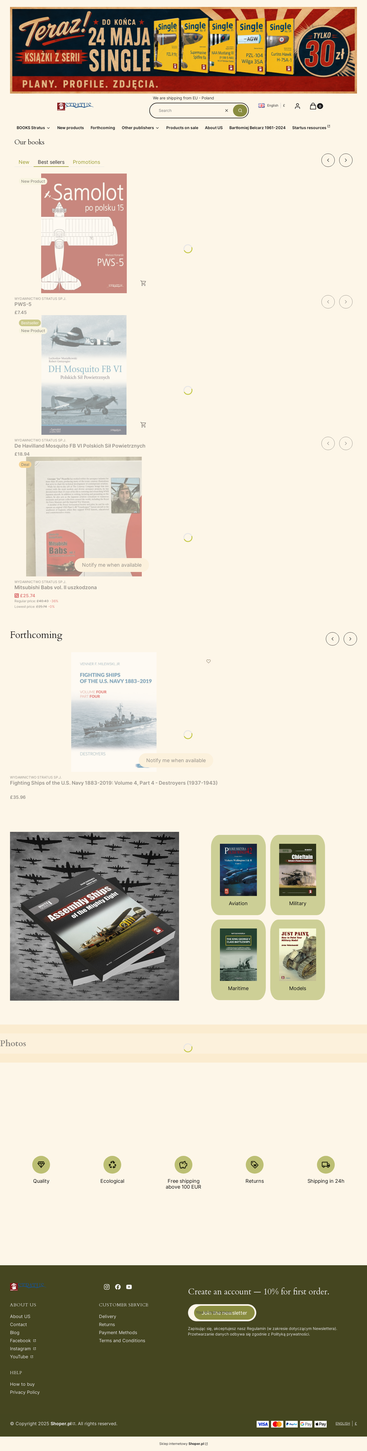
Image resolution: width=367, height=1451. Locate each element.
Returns (107, 1324)
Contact (18, 1324)
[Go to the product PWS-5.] (83, 233)
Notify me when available (112, 565)
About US (20, 1316)
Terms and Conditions (122, 1340)
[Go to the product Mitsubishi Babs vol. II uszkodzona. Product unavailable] (83, 516)
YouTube (19, 1356)
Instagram (21, 1348)
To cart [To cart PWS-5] (143, 283)
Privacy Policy (25, 1392)
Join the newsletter (224, 1313)
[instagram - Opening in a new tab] (106, 1287)
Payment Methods (118, 1332)
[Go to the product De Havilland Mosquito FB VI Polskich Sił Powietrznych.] (83, 375)
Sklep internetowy (181, 1444)
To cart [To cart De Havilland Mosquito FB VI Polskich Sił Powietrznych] (143, 424)
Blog (14, 1332)
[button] (240, 110)
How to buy (22, 1384)
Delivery (107, 1316)
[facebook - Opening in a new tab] (118, 1287)
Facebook (21, 1340)
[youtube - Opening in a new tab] (129, 1287)
